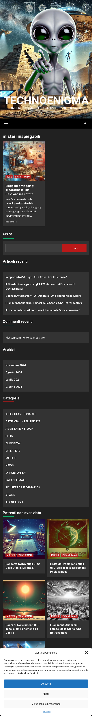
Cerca (7, 233)
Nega (46, 693)
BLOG (9, 177)
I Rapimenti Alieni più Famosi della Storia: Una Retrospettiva (43, 302)
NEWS (9, 465)
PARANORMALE (15, 480)
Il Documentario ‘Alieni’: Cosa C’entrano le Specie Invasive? (42, 310)
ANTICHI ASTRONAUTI (20, 414)
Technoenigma (46, 100)
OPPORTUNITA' (22, 177)
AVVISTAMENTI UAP (19, 428)
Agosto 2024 (13, 372)
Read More (11, 221)
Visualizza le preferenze (46, 703)
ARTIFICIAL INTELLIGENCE (22, 421)
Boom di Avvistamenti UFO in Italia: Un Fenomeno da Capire (43, 295)
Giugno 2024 (13, 386)
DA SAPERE (12, 450)
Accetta (46, 683)
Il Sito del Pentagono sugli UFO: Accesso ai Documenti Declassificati (40, 286)
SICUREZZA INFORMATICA (22, 487)
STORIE (10, 494)
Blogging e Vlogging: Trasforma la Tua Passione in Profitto (19, 190)
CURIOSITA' (12, 443)
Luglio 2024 (12, 379)
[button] (86, 652)
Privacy (46, 711)
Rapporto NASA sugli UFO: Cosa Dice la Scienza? (36, 277)
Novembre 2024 (15, 365)
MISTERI (10, 458)
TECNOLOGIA (14, 502)
